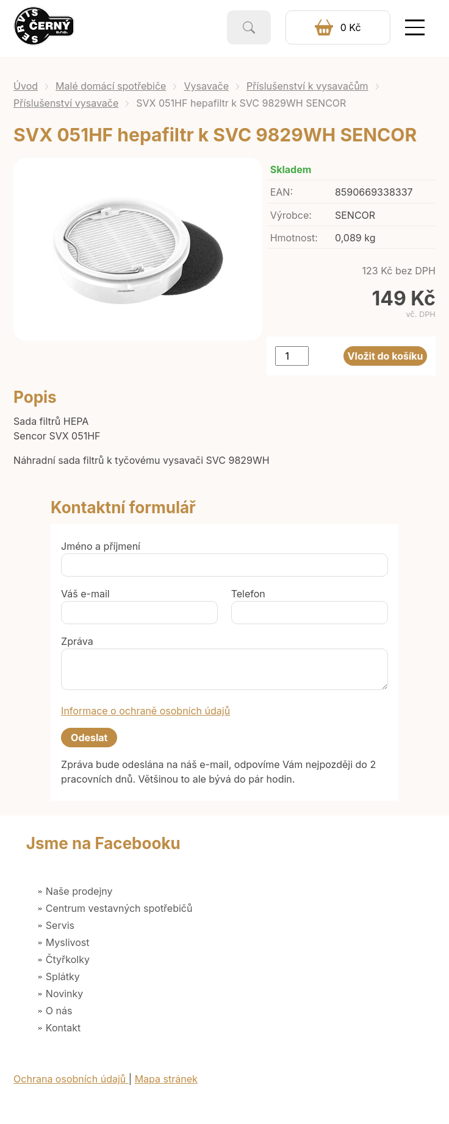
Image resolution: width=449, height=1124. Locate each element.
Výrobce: (291, 215)
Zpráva (77, 641)
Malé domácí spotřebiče (111, 86)
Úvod (25, 86)
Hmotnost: (294, 238)
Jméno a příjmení (100, 546)
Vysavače (206, 86)
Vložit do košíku (385, 356)
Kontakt (63, 1028)
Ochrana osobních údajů (71, 1079)
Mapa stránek (166, 1079)
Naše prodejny (79, 891)
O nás (59, 1011)
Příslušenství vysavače (65, 103)
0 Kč (350, 27)
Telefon (248, 594)
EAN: (281, 192)
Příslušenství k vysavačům (307, 86)
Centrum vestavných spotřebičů (119, 908)
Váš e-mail (85, 594)
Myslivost (68, 942)
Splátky (63, 976)
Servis (60, 925)
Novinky (64, 993)
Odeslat (89, 737)
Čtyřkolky (68, 959)
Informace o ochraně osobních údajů (145, 711)
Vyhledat (249, 27)
